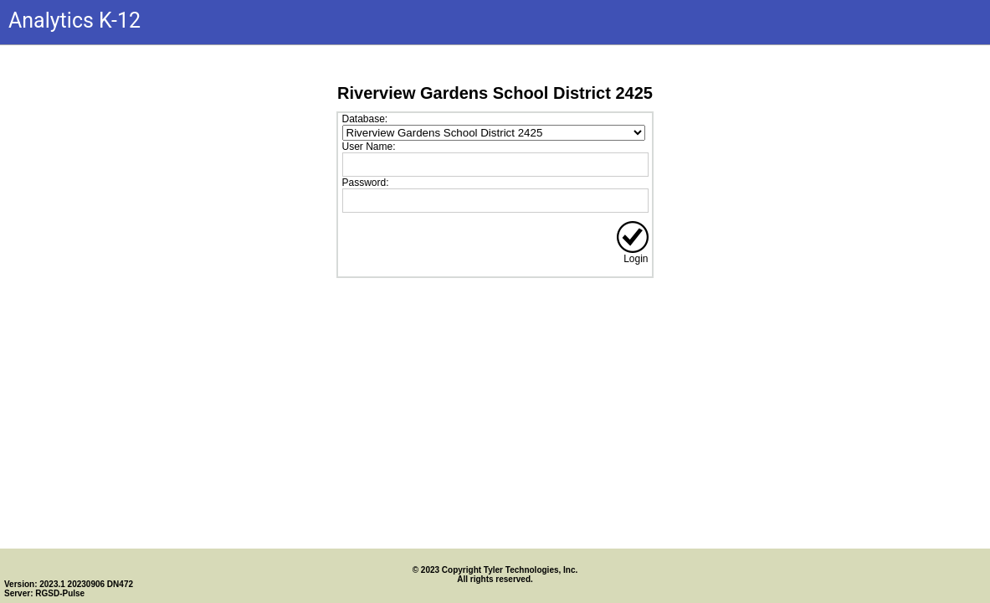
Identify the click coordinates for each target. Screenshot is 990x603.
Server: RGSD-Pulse (44, 593)
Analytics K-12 (74, 20)
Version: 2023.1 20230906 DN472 (68, 584)
